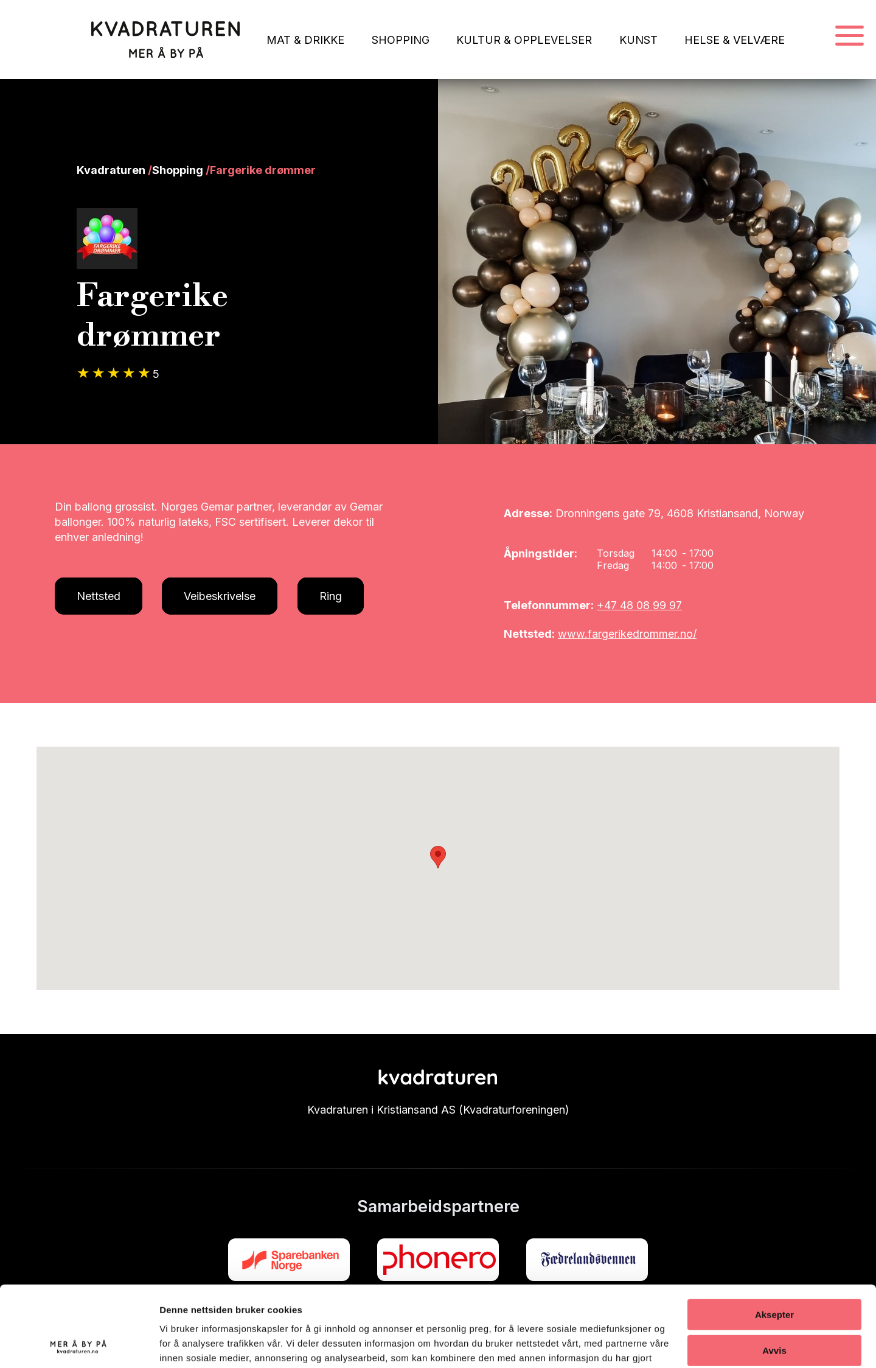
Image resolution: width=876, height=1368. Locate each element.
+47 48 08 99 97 (639, 605)
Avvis (774, 1273)
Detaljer (176, 1344)
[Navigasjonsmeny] (849, 36)
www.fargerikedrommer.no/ (627, 633)
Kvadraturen (111, 170)
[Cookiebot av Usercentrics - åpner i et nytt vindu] (79, 1344)
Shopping (177, 170)
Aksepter (774, 1238)
